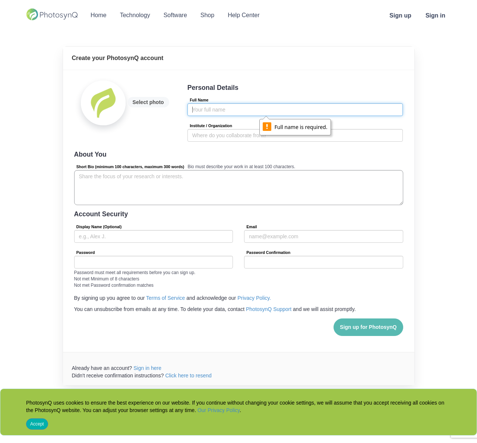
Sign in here (147, 368)
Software (175, 15)
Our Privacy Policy (219, 410)
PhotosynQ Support (268, 309)
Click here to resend (188, 375)
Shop (207, 15)
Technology (135, 15)
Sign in (435, 15)
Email (251, 226)
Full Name (199, 100)
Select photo (148, 102)
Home (99, 15)
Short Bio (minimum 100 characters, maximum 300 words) (130, 166)
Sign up (400, 15)
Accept (37, 424)
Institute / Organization (211, 125)
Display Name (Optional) (98, 226)
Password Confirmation (268, 252)
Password (85, 252)
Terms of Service (165, 298)
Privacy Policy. (254, 298)
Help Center (243, 15)
